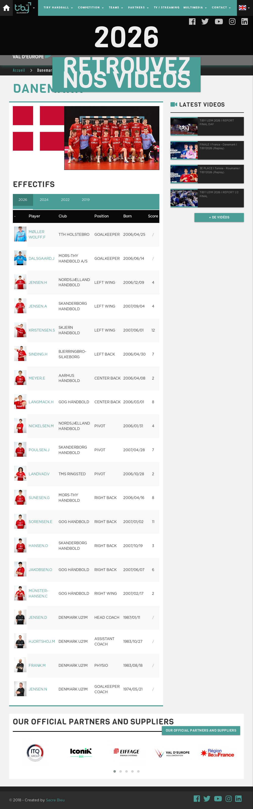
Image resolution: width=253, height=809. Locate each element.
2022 (66, 200)
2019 (87, 200)
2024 (44, 200)
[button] (115, 771)
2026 (23, 200)
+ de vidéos (219, 217)
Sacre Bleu (55, 800)
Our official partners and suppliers (201, 730)
